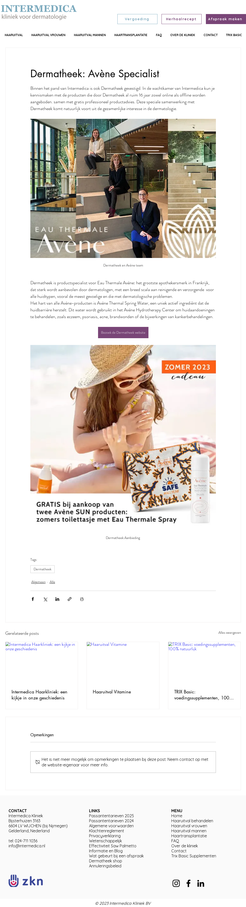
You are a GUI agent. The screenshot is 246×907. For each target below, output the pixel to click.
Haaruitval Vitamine (112, 692)
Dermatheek (42, 569)
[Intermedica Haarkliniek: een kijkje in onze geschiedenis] (42, 662)
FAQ (175, 840)
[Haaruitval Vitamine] (123, 662)
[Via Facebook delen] (32, 599)
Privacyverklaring (105, 835)
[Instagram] (176, 883)
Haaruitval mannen (188, 830)
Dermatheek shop (105, 860)
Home (176, 815)
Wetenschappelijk (105, 840)
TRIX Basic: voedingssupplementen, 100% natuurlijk (203, 695)
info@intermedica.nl (27, 845)
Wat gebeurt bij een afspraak (116, 855)
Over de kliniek (184, 845)
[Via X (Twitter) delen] (45, 599)
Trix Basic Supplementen (193, 855)
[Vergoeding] (137, 19)
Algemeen (38, 581)
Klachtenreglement (106, 830)
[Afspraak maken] (226, 19)
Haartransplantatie (189, 835)
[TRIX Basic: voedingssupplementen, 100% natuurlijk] (204, 662)
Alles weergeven (229, 632)
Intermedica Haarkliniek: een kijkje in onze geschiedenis (39, 695)
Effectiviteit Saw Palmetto (112, 845)
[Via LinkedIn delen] (57, 599)
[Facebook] (188, 883)
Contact (179, 850)
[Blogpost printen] (81, 599)
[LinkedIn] (201, 883)
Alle (52, 581)
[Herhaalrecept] (181, 19)
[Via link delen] (69, 599)
